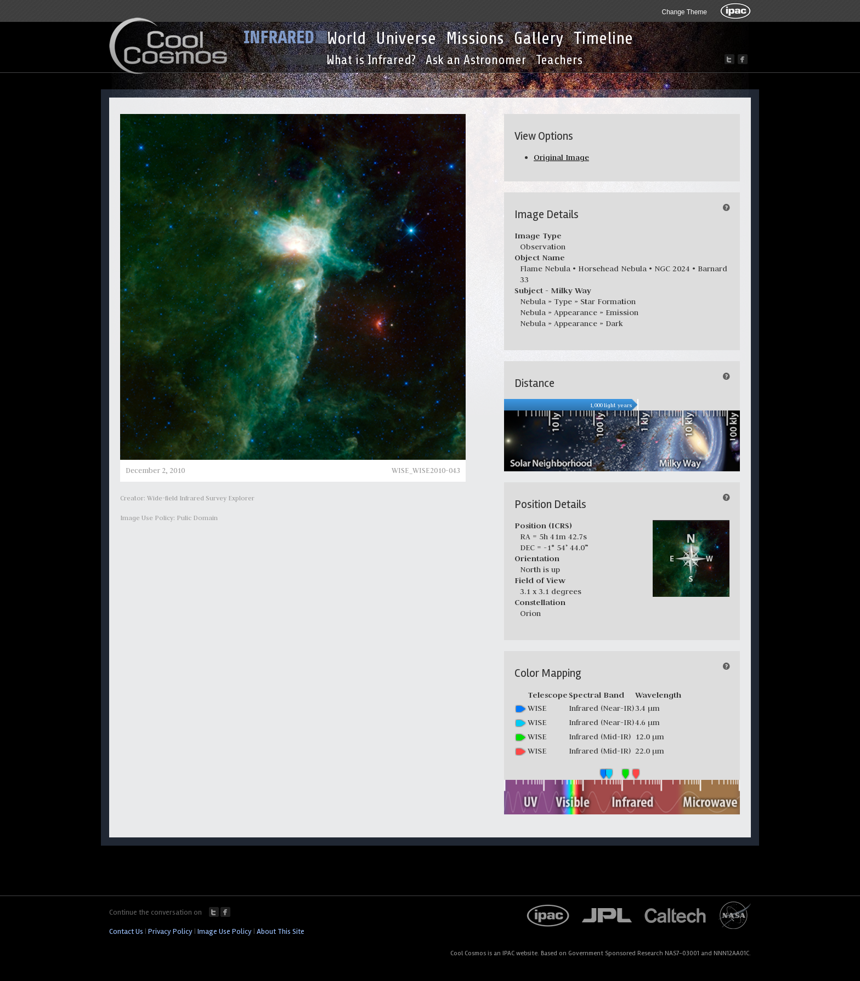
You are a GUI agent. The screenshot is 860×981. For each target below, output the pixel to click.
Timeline (603, 38)
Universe (406, 38)
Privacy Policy (170, 931)
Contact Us (126, 931)
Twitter (214, 912)
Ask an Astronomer (476, 60)
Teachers (559, 60)
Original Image (561, 157)
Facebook (225, 912)
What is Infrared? (371, 60)
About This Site (280, 931)
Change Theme (685, 12)
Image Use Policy (224, 931)
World (346, 38)
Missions (475, 38)
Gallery (539, 38)
